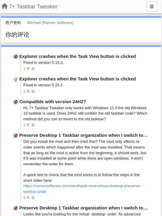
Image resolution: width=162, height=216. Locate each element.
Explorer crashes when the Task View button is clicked (77, 56)
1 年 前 (29, 69)
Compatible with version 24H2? (52, 101)
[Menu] (152, 7)
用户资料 (13, 22)
